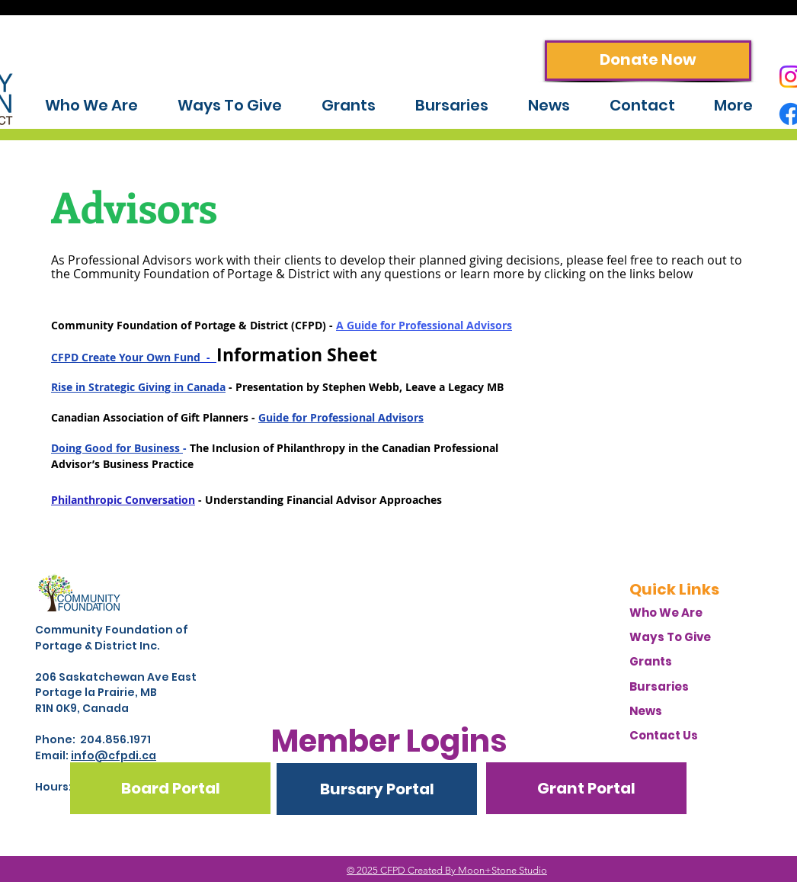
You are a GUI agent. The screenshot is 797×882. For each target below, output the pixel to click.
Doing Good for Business (117, 448)
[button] (389, 741)
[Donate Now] (648, 60)
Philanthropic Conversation (123, 499)
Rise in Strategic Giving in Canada (138, 387)
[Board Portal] (170, 788)
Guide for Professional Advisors (341, 417)
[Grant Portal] (586, 788)
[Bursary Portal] (377, 789)
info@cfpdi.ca (113, 755)
